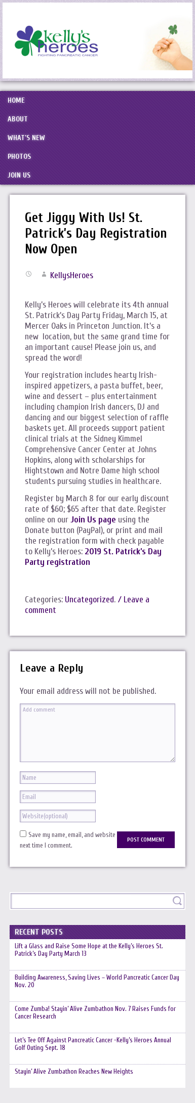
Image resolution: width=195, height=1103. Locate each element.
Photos (19, 156)
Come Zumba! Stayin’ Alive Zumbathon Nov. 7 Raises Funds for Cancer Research (95, 1012)
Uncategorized (89, 599)
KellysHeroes (71, 275)
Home (16, 100)
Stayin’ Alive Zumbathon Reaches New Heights (74, 1071)
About (18, 119)
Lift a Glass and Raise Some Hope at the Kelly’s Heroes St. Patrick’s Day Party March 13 (89, 949)
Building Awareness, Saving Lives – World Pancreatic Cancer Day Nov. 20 (97, 981)
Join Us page (93, 519)
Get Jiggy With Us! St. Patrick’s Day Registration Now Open (96, 233)
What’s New (26, 138)
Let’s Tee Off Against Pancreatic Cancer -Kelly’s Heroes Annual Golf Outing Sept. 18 (93, 1043)
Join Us (19, 175)
